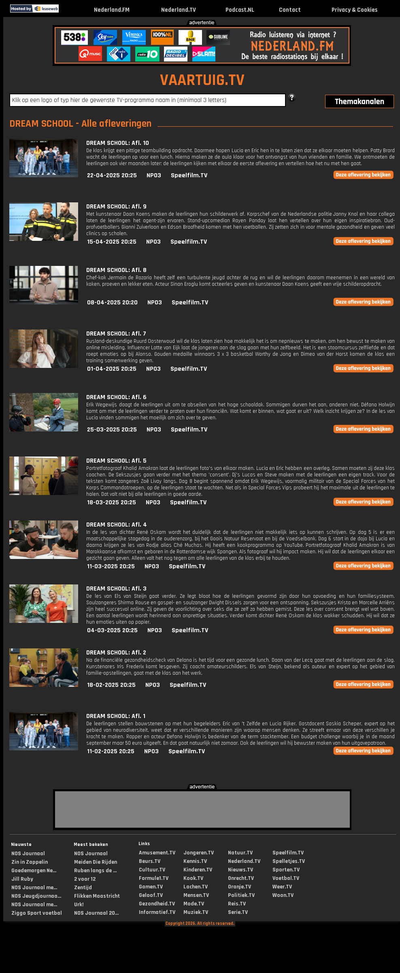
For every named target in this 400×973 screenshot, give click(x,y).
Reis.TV (237, 903)
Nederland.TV (178, 10)
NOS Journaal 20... (96, 913)
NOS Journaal (28, 853)
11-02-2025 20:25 (110, 751)
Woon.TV (283, 895)
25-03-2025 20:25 (112, 429)
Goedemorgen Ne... (33, 870)
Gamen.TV (151, 886)
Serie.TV (238, 912)
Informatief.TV (157, 912)
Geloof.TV (151, 895)
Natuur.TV (240, 852)
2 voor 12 (85, 879)
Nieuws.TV (240, 869)
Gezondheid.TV (157, 903)
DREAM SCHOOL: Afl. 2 (116, 652)
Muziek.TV (195, 912)
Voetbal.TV (285, 878)
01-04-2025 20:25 (111, 369)
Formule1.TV (153, 878)
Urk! (78, 904)
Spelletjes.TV (288, 861)
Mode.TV (193, 903)
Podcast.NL (240, 10)
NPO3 (154, 175)
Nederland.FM (112, 10)
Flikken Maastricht (97, 896)
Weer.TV (282, 886)
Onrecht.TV (241, 878)
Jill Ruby (22, 879)
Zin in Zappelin (29, 862)
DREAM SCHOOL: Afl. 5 (116, 461)
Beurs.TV (149, 861)
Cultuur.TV (152, 869)
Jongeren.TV (198, 852)
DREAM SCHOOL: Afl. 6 (116, 397)
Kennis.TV (195, 861)
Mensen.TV (196, 895)
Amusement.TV (157, 852)
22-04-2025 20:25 (112, 175)
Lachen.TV (195, 886)
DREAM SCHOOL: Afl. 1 (115, 716)
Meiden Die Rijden (95, 862)
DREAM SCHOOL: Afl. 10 (117, 143)
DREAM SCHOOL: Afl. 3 (116, 588)
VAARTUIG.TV (202, 80)
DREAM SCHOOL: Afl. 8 (116, 270)
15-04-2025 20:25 (111, 242)
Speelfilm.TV (189, 175)
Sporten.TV (286, 869)
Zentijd (83, 887)
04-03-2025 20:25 (112, 630)
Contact (290, 10)
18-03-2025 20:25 (111, 502)
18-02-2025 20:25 (111, 685)
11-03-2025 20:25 (111, 566)
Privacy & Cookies (354, 10)
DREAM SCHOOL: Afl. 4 (116, 524)
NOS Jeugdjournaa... (36, 896)
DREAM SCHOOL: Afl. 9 (116, 206)
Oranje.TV (239, 886)
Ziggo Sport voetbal (36, 913)
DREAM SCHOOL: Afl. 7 (116, 333)
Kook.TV (193, 878)
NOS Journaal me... (34, 887)
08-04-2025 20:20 (112, 302)
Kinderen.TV (197, 869)
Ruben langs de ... (95, 870)
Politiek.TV (241, 895)
